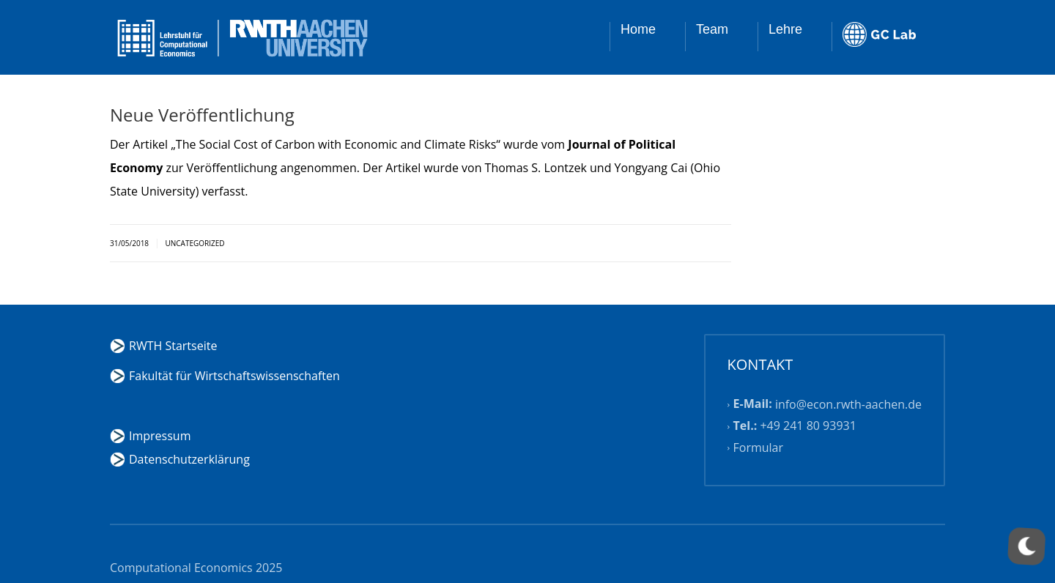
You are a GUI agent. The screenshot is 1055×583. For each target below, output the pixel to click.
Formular (758, 447)
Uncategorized (194, 243)
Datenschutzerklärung (189, 459)
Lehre (785, 29)
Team (712, 29)
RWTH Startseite (173, 346)
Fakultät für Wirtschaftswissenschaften (234, 376)
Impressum (159, 436)
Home (638, 29)
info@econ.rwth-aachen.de (848, 404)
